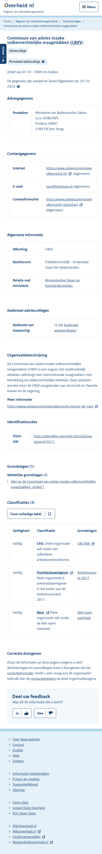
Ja (17, 713)
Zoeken (18, 761)
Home (7, 21)
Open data (20, 802)
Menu (91, 7)
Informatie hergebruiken (31, 773)
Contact (18, 745)
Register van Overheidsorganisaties (37, 21)
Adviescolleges (72, 21)
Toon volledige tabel (26, 514)
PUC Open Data (24, 813)
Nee (40, 713)
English (18, 750)
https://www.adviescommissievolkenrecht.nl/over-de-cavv (50, 406)
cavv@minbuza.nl (59, 186)
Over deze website (26, 739)
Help (16, 755)
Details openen (3, 54)
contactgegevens (43, 678)
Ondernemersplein (27, 837)
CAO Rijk (83, 543)
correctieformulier (20, 673)
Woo (41, 612)
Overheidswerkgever (52, 572)
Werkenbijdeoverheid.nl (30, 842)
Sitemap (19, 790)
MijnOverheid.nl (24, 826)
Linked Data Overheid (29, 808)
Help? (43, 62)
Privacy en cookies (26, 779)
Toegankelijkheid (25, 784)
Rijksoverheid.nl (24, 831)
